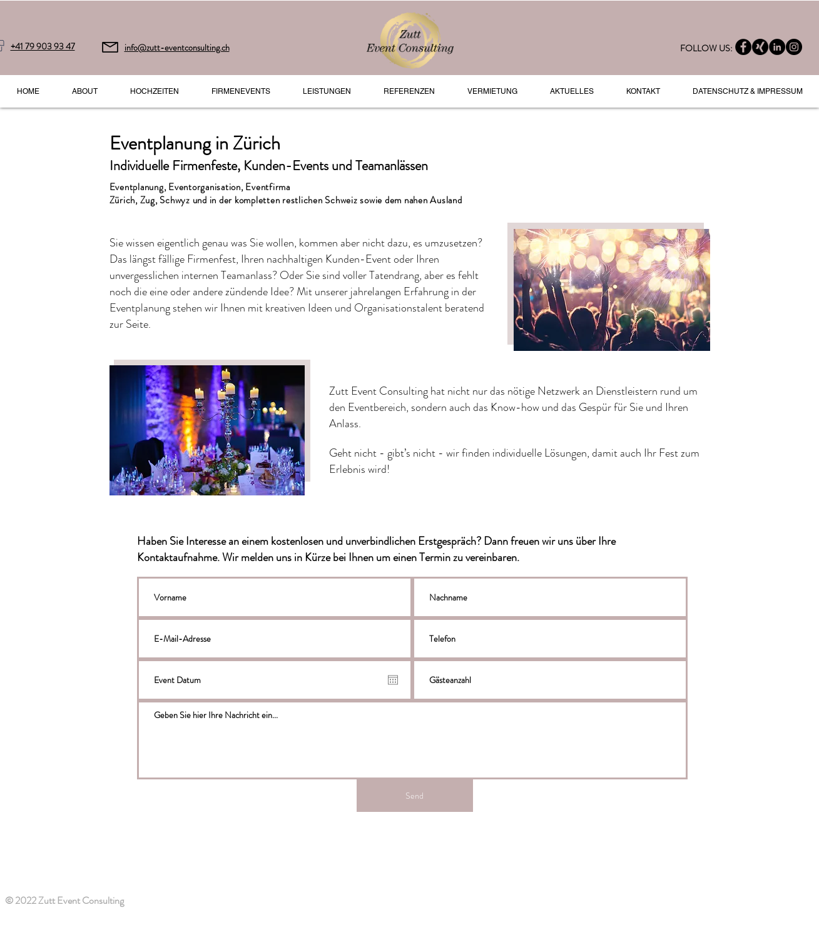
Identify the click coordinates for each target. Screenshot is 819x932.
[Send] (415, 795)
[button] (327, 91)
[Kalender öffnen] (393, 680)
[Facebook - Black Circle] (743, 47)
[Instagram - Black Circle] (794, 47)
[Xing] (760, 47)
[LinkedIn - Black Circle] (777, 47)
